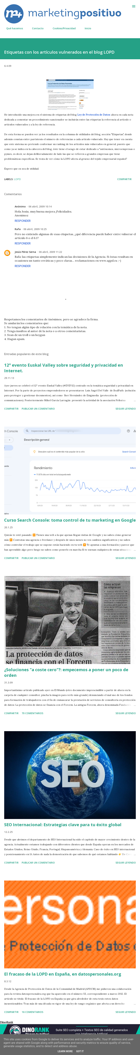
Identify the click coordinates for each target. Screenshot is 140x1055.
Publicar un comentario (38, 408)
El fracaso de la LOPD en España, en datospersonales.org (62, 974)
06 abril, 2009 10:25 (35, 229)
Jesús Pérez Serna (25, 252)
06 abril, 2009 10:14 (40, 206)
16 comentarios (32, 1012)
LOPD (17, 179)
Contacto (35, 28)
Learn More (65, 1051)
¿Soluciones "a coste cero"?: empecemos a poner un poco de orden (66, 672)
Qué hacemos (12, 28)
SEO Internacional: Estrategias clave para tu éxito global (62, 824)
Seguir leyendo (125, 408)
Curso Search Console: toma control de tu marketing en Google (70, 520)
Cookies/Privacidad (62, 28)
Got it (80, 1051)
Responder (23, 221)
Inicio (86, 28)
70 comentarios (32, 713)
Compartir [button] (124, 179)
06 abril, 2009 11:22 (50, 252)
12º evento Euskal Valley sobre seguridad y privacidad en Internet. (63, 367)
